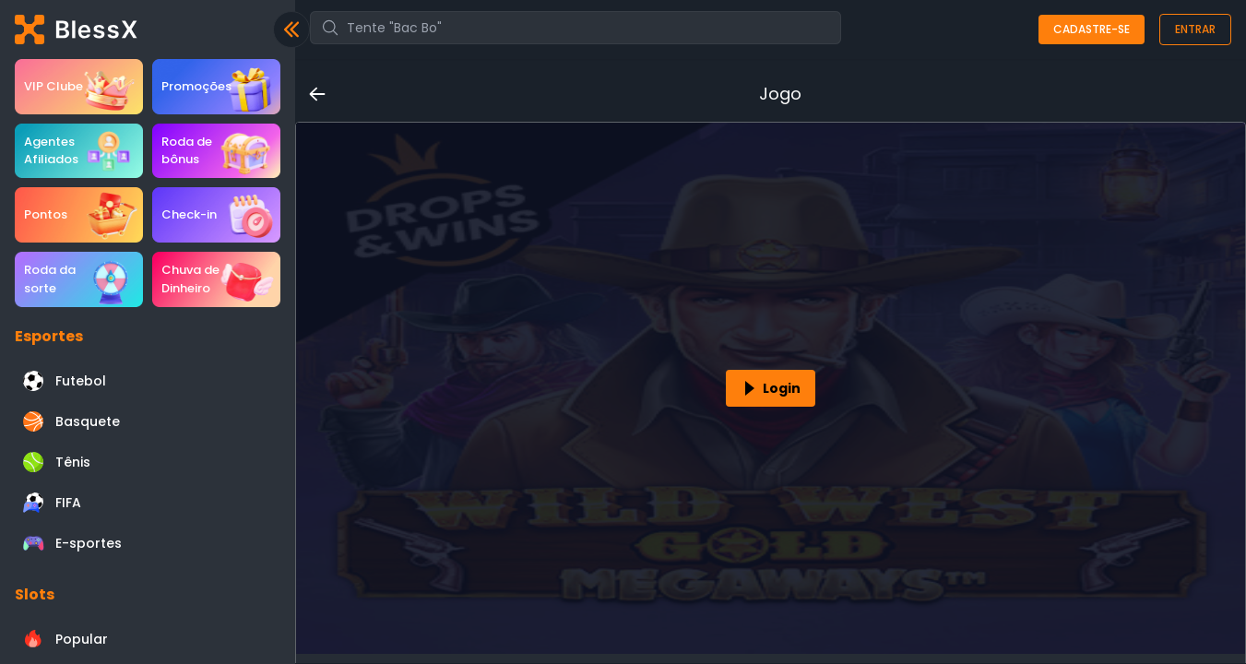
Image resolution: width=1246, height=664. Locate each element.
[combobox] (575, 27)
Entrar (1195, 29)
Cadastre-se (1091, 29)
